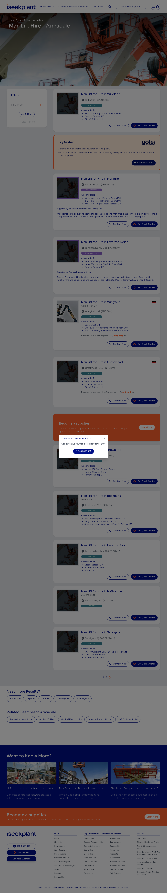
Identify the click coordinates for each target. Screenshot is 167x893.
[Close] (104, 438)
